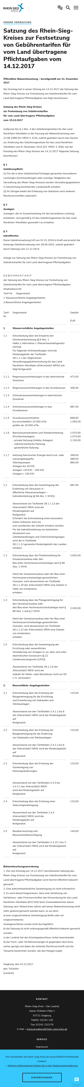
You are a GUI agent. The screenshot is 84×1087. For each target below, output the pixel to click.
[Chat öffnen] (77, 1080)
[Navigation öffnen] (76, 7)
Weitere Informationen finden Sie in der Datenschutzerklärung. (43, 1065)
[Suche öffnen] (68, 7)
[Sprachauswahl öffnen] (60, 7)
